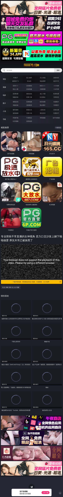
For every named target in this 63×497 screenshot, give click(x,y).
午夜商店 (29, 118)
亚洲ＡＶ (15, 86)
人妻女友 (42, 110)
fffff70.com (31, 65)
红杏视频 (15, 121)
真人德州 (29, 78)
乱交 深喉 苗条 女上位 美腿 (10, 287)
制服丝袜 (15, 97)
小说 (4, 111)
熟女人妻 (15, 89)
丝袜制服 (29, 89)
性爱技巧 (56, 113)
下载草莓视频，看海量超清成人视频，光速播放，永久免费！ (37, 282)
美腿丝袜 (15, 105)
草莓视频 (42, 118)
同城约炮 (15, 118)
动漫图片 (56, 102)
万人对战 (42, 78)
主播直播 (42, 89)
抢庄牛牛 (56, 81)
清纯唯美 (29, 105)
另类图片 (56, 105)
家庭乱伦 (29, 110)
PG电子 (15, 78)
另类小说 (29, 113)
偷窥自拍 (15, 102)
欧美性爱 (56, 94)
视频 (4, 87)
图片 (4, 103)
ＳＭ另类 (56, 89)
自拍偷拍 (29, 86)
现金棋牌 (42, 81)
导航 (4, 119)
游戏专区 (56, 78)
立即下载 (45, 492)
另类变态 (56, 97)
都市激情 (15, 110)
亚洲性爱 (15, 94)
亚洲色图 (29, 102)
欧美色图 (42, 102)
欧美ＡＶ (42, 86)
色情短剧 (29, 121)
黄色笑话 (42, 113)
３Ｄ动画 (56, 86)
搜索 (58, 70)
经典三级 (29, 97)
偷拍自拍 (29, 94)
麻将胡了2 (15, 81)
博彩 (4, 79)
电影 (4, 95)
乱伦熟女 (42, 97)
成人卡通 (42, 94)
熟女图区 (42, 105)
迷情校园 (15, 113)
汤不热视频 (56, 118)
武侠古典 (56, 110)
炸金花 (29, 81)
